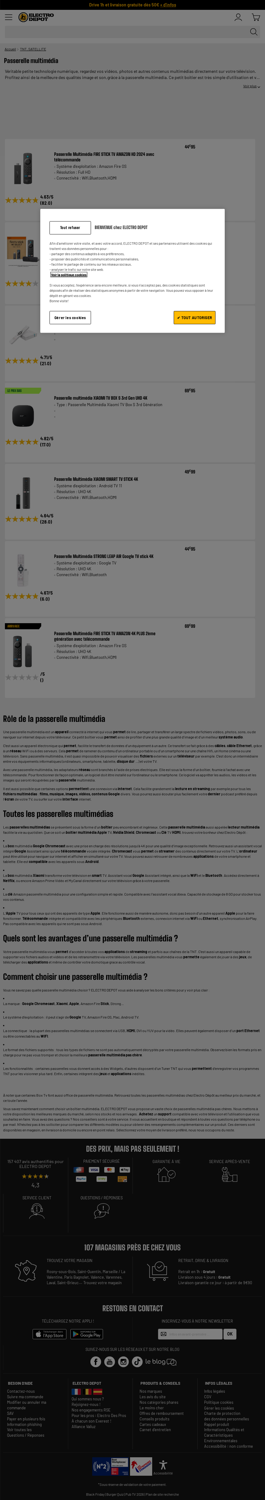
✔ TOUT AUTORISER (194, 317)
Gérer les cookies (70, 317)
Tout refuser (70, 227)
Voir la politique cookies (69, 275)
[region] (132, 271)
